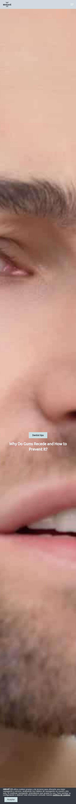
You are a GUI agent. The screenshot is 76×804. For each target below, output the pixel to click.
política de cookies (61, 795)
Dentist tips (38, 435)
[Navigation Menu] (72, 4)
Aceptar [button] (11, 799)
